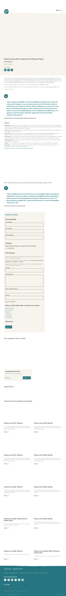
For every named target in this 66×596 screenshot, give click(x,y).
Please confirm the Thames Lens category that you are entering (20, 246)
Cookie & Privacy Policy (24, 572)
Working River (9, 317)
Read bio (7, 377)
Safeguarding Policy (14, 572)
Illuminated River (10, 308)
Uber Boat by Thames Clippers (47, 82)
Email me (26, 377)
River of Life (8, 313)
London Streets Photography (16, 82)
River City (8, 311)
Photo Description (9, 274)
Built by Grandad (59, 594)
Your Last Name (8, 228)
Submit (7, 327)
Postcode (7, 295)
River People (9, 315)
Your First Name (8, 222)
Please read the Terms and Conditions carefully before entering (19, 148)
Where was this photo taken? (11, 288)
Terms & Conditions (34, 572)
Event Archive (7, 569)
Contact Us (6, 572)
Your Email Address (9, 235)
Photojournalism (9, 310)
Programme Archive (18, 569)
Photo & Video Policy (43, 572)
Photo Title (7, 267)
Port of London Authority (49, 78)
